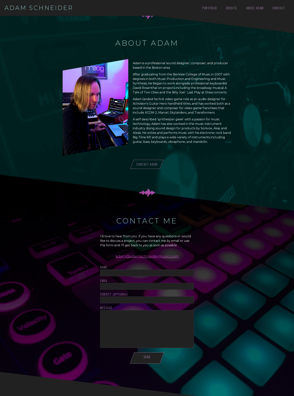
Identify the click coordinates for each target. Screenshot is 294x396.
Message (106, 308)
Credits (231, 8)
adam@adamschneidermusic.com (147, 256)
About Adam (255, 8)
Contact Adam (146, 164)
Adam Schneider (38, 7)
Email (104, 280)
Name (103, 267)
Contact (279, 8)
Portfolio (209, 8)
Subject (114, 294)
